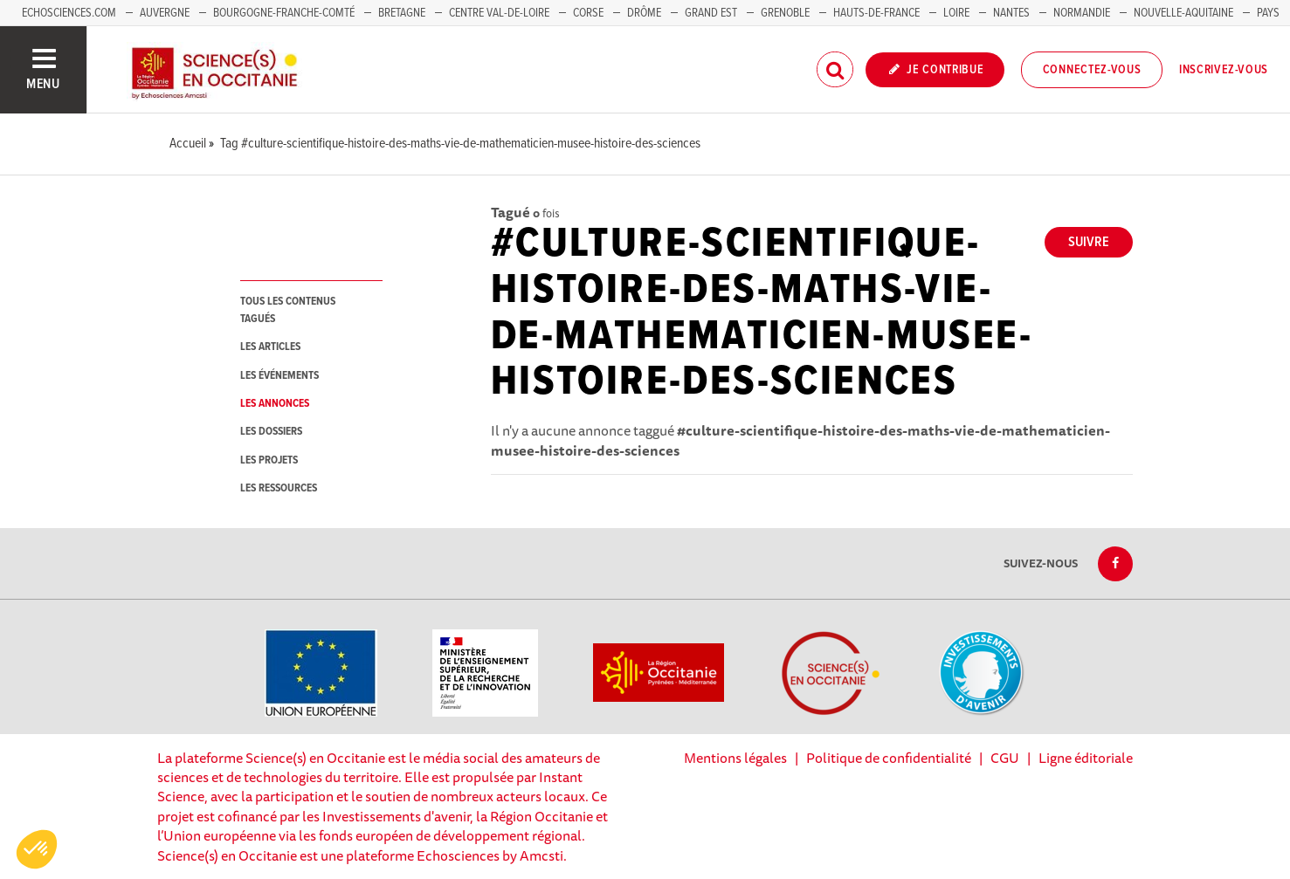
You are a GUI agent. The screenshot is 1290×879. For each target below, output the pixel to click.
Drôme (644, 13)
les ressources (278, 488)
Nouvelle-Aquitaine (1183, 13)
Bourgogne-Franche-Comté (284, 13)
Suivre (1088, 242)
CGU (1004, 757)
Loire (956, 13)
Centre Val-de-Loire (499, 13)
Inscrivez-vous (1223, 70)
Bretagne (401, 13)
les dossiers (271, 431)
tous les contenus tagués (287, 310)
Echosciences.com (69, 13)
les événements (279, 375)
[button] (37, 849)
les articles (270, 347)
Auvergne (165, 13)
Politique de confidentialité (888, 757)
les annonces (274, 403)
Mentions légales (735, 757)
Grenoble (786, 13)
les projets (269, 460)
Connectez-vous (1092, 70)
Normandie (1081, 13)
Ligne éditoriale (1085, 757)
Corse (588, 13)
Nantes (1011, 13)
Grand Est (711, 13)
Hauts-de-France (876, 13)
